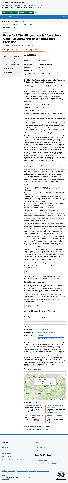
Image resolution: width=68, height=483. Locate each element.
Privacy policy (11, 471)
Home (3, 27)
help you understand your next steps (49, 278)
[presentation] (45, 387)
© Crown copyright (61, 479)
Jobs (16, 21)
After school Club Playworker (33, 405)
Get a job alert (30, 426)
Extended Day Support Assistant (34, 415)
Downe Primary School (45, 160)
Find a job (4, 450)
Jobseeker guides (7, 453)
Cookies (4, 471)
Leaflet (49, 399)
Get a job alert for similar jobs (12, 50)
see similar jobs (12, 58)
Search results (11, 27)
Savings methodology (43, 471)
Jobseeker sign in (6, 447)
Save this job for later (32, 50)
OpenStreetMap (58, 399)
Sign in (64, 16)
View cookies (38, 12)
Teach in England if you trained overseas (13, 459)
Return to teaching (7, 456)
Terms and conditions (22, 471)
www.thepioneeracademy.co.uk (32, 162)
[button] (45, 387)
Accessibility (32, 471)
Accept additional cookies (10, 12)
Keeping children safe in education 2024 (35, 226)
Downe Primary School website (46, 332)
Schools (22, 21)
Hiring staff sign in (40, 447)
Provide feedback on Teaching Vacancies (46, 463)
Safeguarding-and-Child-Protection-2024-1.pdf (47, 256)
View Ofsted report (43, 329)
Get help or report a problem (43, 460)
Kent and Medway (44, 429)
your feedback (19, 24)
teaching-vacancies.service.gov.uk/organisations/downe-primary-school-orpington (51, 336)
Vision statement (6, 473)
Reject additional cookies (26, 12)
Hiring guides (38, 450)
